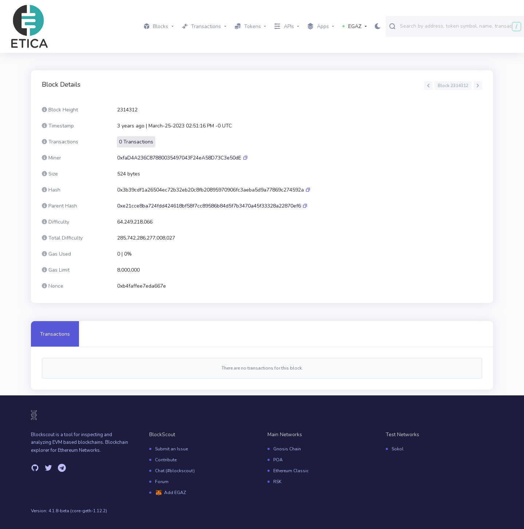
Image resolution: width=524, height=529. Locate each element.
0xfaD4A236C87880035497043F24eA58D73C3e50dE (179, 157)
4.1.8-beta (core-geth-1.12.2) (77, 511)
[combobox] (460, 26)
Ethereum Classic (291, 471)
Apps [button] (318, 26)
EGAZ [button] (351, 26)
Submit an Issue (171, 449)
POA (278, 460)
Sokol (398, 449)
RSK (277, 482)
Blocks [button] (156, 26)
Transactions (55, 334)
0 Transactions (136, 141)
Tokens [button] (248, 26)
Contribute (165, 460)
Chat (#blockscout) (175, 471)
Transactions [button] (201, 26)
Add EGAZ (175, 493)
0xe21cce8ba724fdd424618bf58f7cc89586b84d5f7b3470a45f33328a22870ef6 (209, 205)
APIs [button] (284, 26)
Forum (161, 482)
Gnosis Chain (287, 449)
